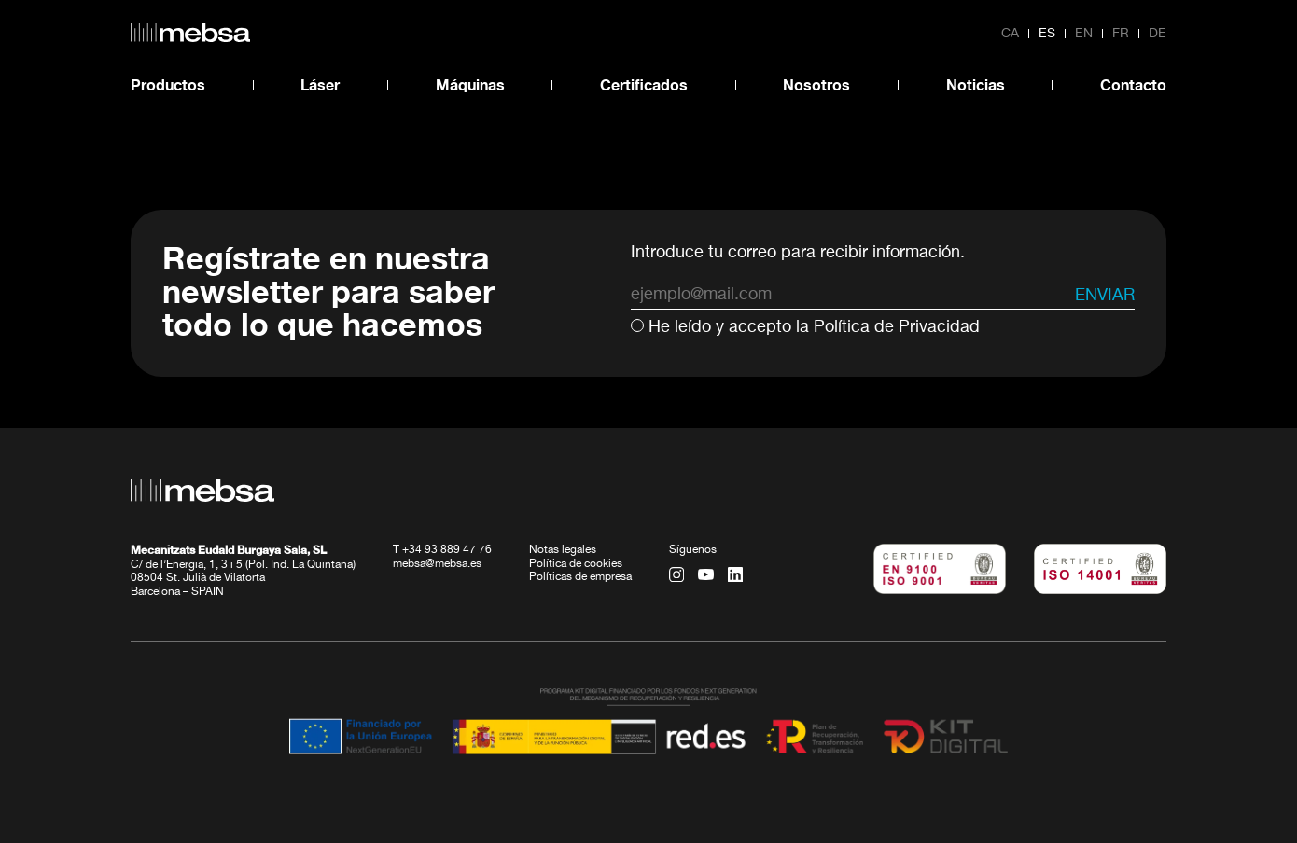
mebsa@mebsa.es (437, 564)
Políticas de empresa (580, 577)
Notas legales (562, 550)
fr (1120, 33)
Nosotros (816, 84)
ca (1010, 33)
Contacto (1133, 84)
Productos (168, 84)
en (1084, 33)
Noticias (975, 84)
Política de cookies (575, 564)
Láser (320, 84)
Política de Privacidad (897, 327)
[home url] (190, 32)
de (1157, 33)
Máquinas (470, 84)
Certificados (644, 84)
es (1047, 33)
